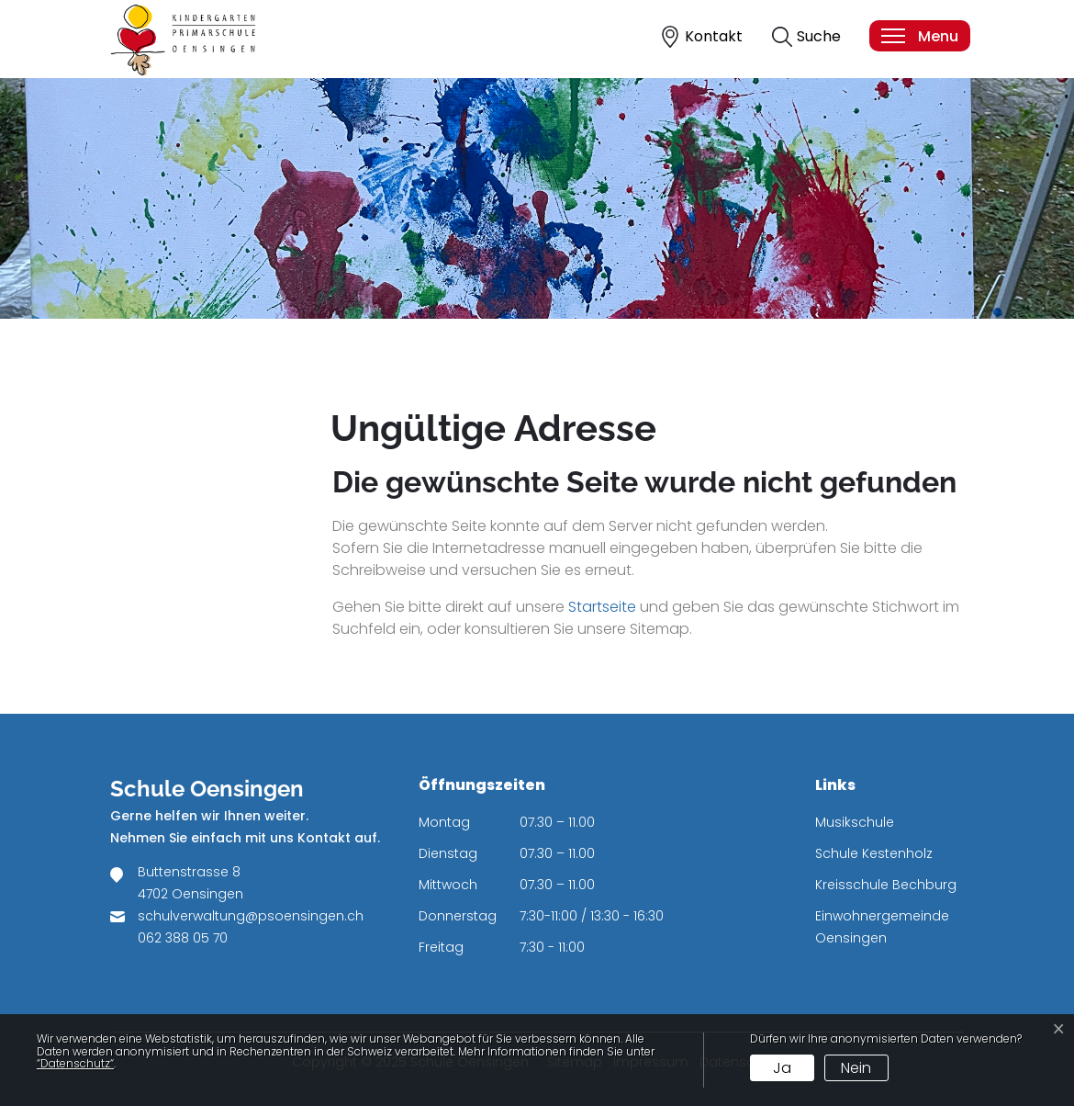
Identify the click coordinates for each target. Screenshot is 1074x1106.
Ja (782, 1067)
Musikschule (854, 822)
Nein (856, 1067)
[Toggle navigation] (919, 36)
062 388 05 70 (183, 938)
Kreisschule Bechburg (886, 884)
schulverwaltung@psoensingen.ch (251, 916)
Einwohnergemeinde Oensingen (882, 927)
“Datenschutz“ (75, 1063)
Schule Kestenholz (874, 853)
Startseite (602, 606)
